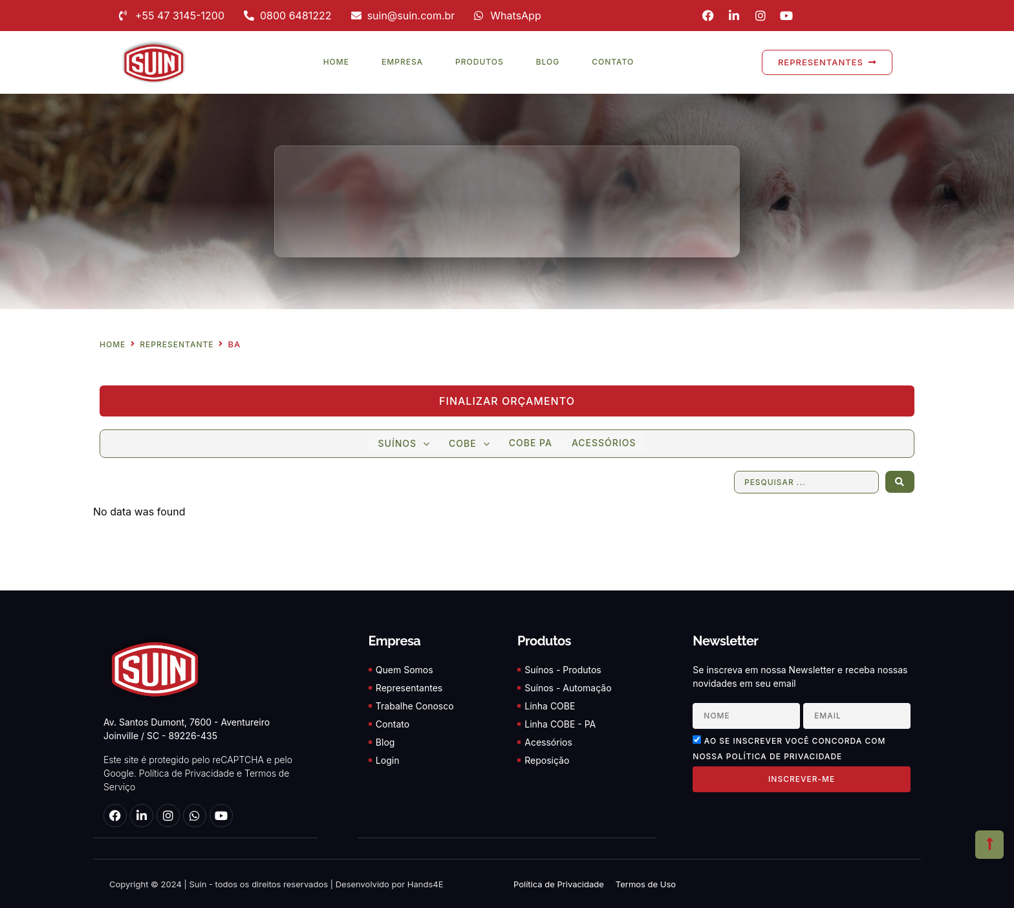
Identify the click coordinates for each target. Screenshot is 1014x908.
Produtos (479, 62)
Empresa (402, 62)
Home (336, 62)
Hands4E (425, 883)
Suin (197, 883)
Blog (548, 62)
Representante (176, 345)
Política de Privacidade (186, 773)
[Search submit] (899, 482)
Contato (613, 62)
